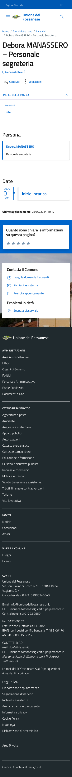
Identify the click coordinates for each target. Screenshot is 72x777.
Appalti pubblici (12, 433)
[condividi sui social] (11, 82)
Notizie (6, 521)
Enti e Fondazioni (13, 387)
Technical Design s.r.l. (28, 767)
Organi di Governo (13, 369)
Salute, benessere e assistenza (21, 482)
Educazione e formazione (18, 457)
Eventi (6, 561)
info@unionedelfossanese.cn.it (30, 604)
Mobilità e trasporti (14, 476)
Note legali (9, 724)
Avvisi (6, 534)
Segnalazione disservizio (17, 694)
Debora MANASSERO (20, 146)
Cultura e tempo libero (16, 451)
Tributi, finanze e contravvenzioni (23, 488)
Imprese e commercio (15, 470)
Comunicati (9, 527)
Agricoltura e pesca (14, 415)
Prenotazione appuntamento (20, 687)
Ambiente (8, 421)
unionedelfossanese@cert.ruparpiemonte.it (36, 609)
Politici (6, 375)
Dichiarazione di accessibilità (20, 730)
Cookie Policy (10, 718)
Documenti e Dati (13, 393)
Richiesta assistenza (15, 700)
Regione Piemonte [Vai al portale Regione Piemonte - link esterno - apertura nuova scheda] (14, 5)
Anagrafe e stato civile (16, 427)
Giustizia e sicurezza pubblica (20, 464)
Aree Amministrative (15, 357)
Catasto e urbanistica (15, 445)
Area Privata (10, 745)
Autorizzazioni (11, 439)
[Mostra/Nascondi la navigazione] (7, 16)
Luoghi (6, 555)
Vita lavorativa (11, 500)
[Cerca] (61, 17)
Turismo (7, 494)
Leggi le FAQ (10, 681)
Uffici (5, 363)
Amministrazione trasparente (21, 706)
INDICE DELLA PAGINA (36, 95)
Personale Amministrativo (18, 381)
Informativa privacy (14, 712)
